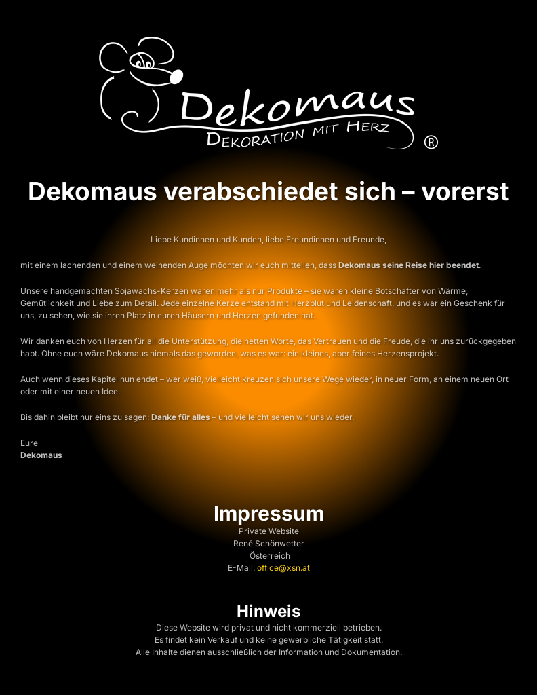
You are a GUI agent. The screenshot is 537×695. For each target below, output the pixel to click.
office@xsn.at (283, 568)
